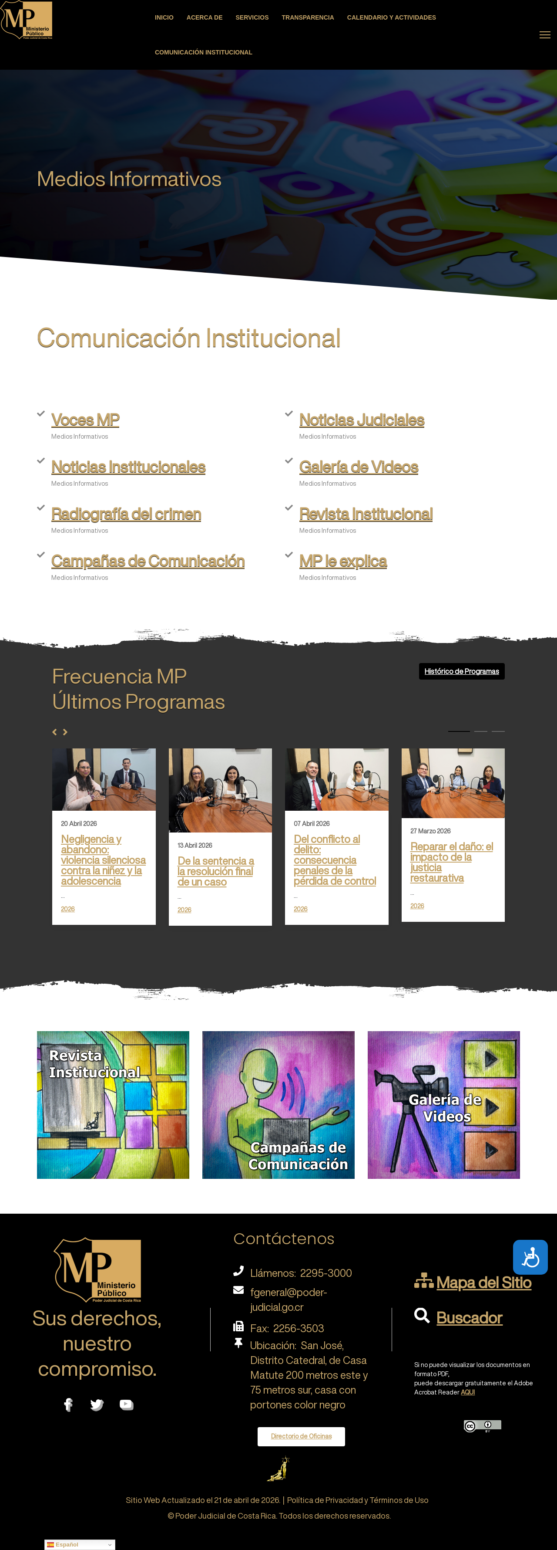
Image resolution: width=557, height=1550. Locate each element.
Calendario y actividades (391, 17)
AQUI (468, 1392)
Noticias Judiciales (361, 419)
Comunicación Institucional (203, 52)
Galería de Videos (358, 466)
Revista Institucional (366, 513)
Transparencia (308, 17)
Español (62, 1544)
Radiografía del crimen (126, 513)
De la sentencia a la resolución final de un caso (216, 871)
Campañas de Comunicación (148, 560)
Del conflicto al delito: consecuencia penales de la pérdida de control (335, 860)
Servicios (252, 17)
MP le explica (343, 560)
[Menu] (545, 34)
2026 (68, 909)
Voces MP (85, 419)
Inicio (164, 17)
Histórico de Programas (462, 671)
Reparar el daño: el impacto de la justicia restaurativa (451, 862)
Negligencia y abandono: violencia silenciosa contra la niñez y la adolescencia (103, 860)
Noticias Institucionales (128, 466)
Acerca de (205, 17)
